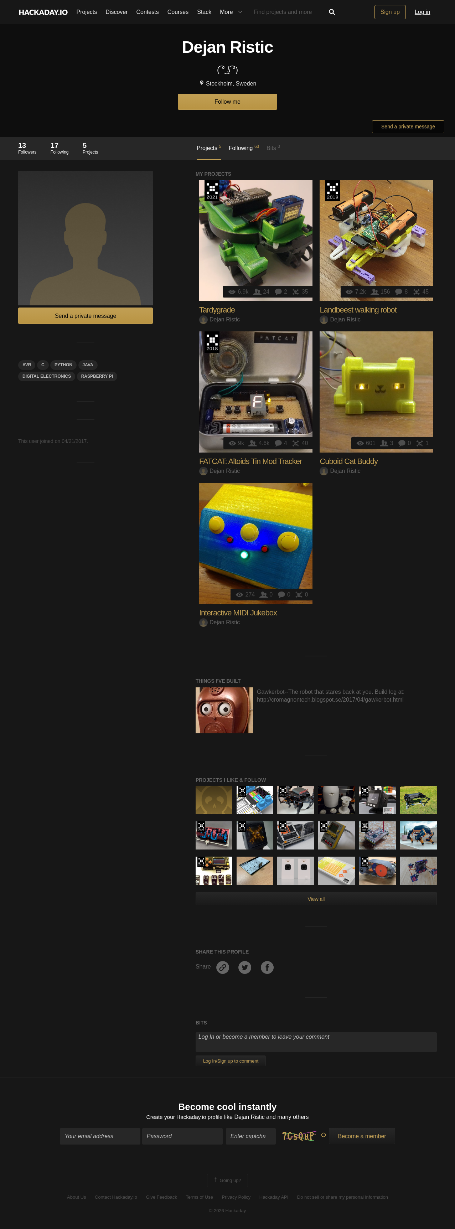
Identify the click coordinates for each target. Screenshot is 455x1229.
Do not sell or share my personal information (342, 1197)
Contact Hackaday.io (116, 1197)
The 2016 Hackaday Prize (282, 826)
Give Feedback (161, 1197)
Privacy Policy (236, 1197)
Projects (87, 12)
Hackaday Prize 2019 (332, 190)
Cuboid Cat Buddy (349, 461)
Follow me (227, 102)
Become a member (362, 1137)
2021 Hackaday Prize (212, 190)
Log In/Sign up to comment (230, 1061)
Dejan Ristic (219, 319)
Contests (147, 12)
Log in (422, 12)
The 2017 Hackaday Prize (242, 826)
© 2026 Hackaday (227, 1211)
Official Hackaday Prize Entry (364, 826)
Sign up (390, 12)
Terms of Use (199, 1197)
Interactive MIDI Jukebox (238, 612)
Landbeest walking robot (358, 309)
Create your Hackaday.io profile (184, 1118)
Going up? (227, 1181)
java (88, 364)
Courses (178, 12)
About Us (76, 1197)
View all (316, 899)
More (232, 12)
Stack (204, 12)
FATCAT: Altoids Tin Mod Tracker (250, 461)
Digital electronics (46, 376)
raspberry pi (97, 376)
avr (26, 364)
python (63, 364)
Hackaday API (274, 1197)
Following (244, 147)
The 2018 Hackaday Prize (212, 342)
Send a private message (408, 126)
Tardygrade (217, 309)
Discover (116, 12)
